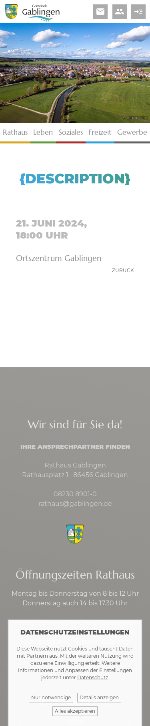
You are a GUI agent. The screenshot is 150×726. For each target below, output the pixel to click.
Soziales (71, 132)
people (119, 11)
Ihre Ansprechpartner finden (75, 446)
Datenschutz (92, 677)
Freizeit (100, 132)
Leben (43, 132)
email (100, 11)
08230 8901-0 (75, 494)
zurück (123, 270)
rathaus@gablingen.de (75, 503)
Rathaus (15, 132)
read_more (138, 11)
